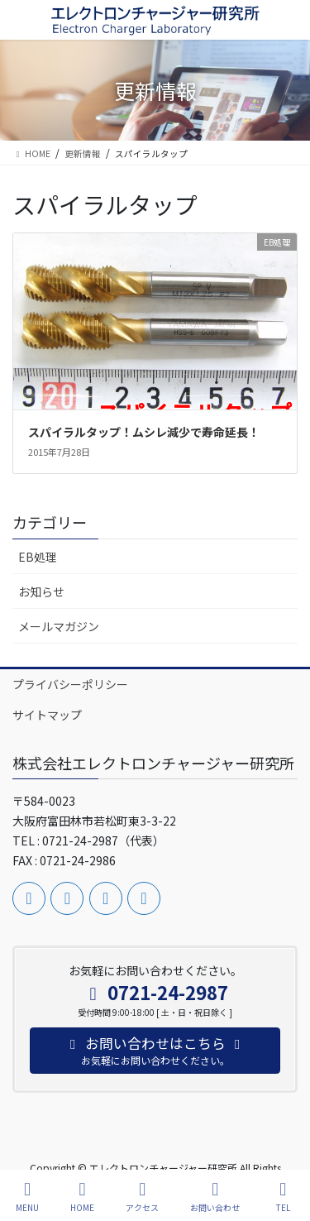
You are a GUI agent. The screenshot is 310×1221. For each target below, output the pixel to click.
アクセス (142, 1196)
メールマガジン (58, 626)
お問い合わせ (215, 1196)
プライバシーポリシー (70, 684)
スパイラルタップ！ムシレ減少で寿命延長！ (144, 432)
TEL (282, 1196)
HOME (82, 1196)
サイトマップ (47, 714)
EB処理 (37, 556)
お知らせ (41, 591)
